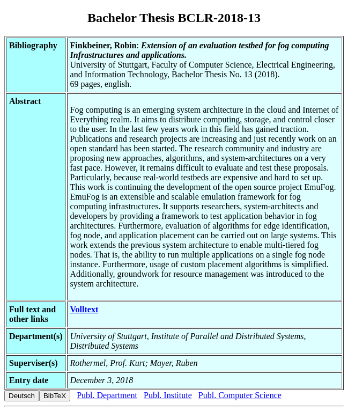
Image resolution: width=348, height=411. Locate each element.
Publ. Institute (168, 395)
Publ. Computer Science (240, 395)
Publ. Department (107, 395)
